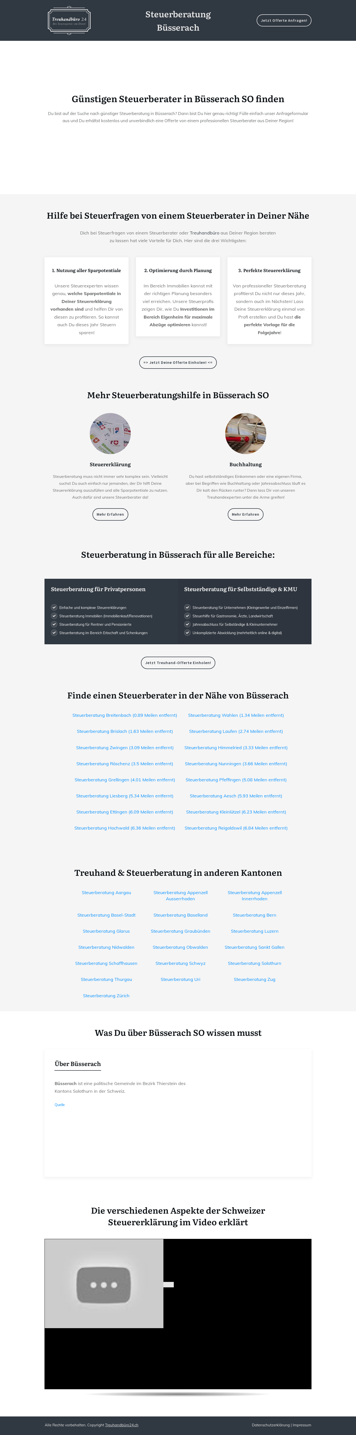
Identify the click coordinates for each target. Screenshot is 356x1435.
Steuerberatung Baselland (181, 915)
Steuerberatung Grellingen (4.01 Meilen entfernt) (125, 780)
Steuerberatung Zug (254, 979)
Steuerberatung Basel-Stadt (106, 915)
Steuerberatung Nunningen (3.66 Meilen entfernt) (236, 763)
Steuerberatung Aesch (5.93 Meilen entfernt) (236, 796)
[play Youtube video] (168, 1285)
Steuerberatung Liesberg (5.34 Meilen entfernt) (125, 796)
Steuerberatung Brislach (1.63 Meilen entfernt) (125, 731)
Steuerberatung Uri (180, 979)
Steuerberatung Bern (254, 915)
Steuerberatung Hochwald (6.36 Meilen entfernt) (124, 828)
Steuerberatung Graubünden (180, 931)
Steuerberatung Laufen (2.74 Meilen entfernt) (236, 731)
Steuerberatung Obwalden (180, 947)
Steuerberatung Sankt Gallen (255, 947)
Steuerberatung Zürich (106, 995)
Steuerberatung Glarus (106, 931)
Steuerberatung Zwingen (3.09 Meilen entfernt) (125, 747)
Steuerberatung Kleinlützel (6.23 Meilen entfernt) (236, 812)
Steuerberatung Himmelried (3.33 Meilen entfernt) (236, 747)
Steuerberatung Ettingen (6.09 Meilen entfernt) (124, 812)
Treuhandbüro (204, 233)
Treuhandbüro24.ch (121, 1425)
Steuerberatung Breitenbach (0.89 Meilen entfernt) (124, 715)
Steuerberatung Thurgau (106, 979)
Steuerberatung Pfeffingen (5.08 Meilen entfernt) (236, 780)
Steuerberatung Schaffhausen (106, 963)
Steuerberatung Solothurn (254, 963)
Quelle (60, 1105)
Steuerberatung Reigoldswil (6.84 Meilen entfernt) (236, 828)
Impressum (302, 1425)
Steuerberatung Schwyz (180, 963)
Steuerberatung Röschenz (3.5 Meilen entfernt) (124, 763)
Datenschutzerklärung (271, 1425)
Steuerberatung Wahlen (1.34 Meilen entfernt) (236, 715)
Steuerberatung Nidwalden (106, 947)
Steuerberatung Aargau (106, 892)
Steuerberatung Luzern (255, 931)
